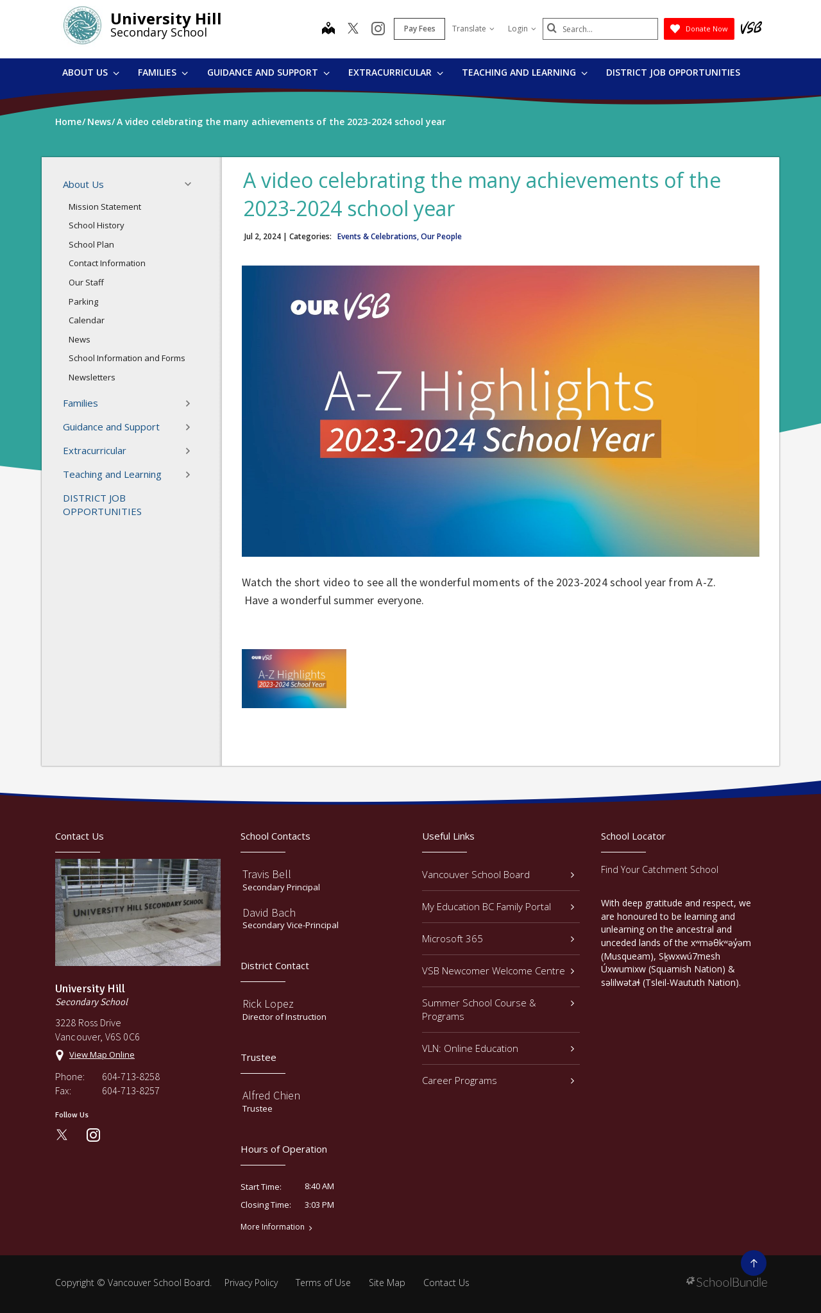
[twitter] (353, 29)
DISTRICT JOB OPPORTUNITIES (673, 72)
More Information (273, 1227)
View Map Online (102, 1054)
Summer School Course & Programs (498, 1009)
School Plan (91, 244)
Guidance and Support (268, 72)
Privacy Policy (251, 1282)
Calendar (87, 320)
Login (522, 28)
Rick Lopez (268, 1003)
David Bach (269, 912)
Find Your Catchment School (659, 869)
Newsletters (92, 377)
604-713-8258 (131, 1076)
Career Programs (498, 1080)
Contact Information (107, 263)
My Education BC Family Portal (498, 906)
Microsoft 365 (498, 938)
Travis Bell (266, 874)
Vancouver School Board (498, 874)
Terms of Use (323, 1282)
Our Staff (86, 282)
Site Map (387, 1282)
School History (96, 225)
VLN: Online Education (498, 1048)
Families (163, 72)
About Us (90, 72)
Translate (473, 28)
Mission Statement (105, 206)
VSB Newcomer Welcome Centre (498, 970)
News (79, 339)
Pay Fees (420, 28)
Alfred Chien (271, 1095)
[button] (192, 184)
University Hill (166, 18)
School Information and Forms (127, 358)
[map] (328, 29)
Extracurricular (395, 72)
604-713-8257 (131, 1090)
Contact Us (446, 1282)
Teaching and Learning (525, 72)
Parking (83, 301)
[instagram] (378, 29)
